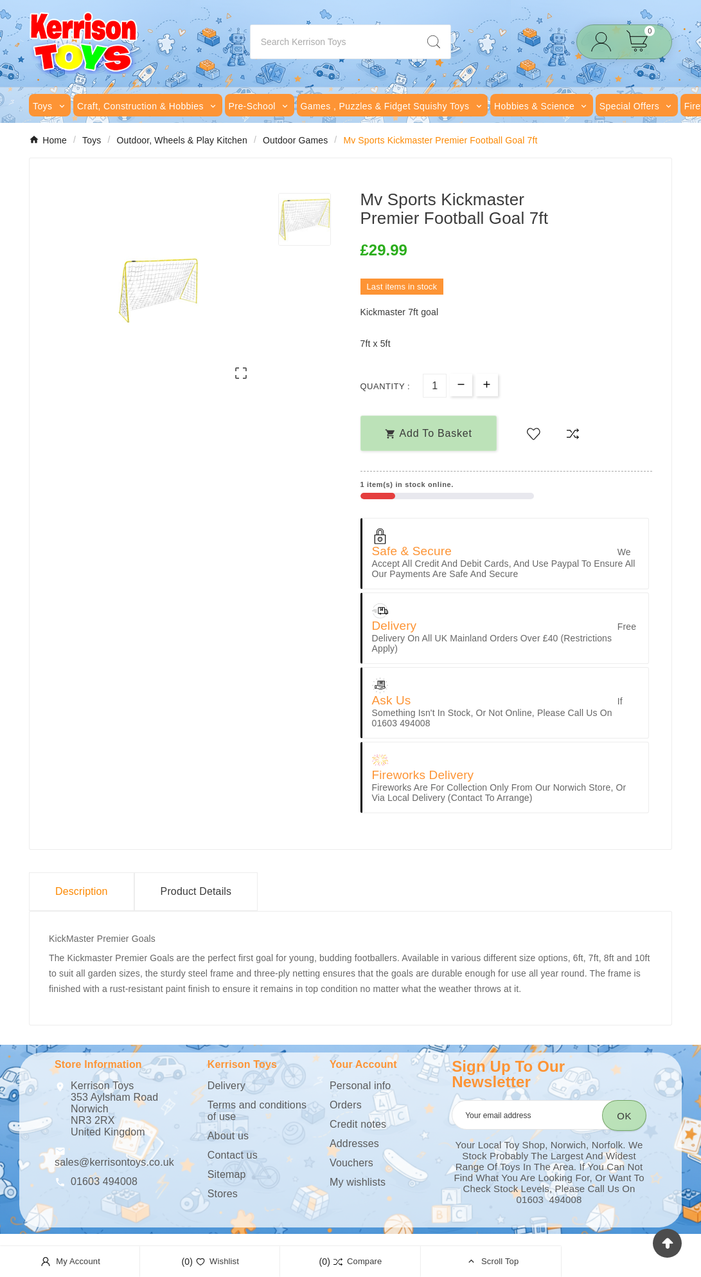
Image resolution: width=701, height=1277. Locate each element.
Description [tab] (81, 891)
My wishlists (358, 1182)
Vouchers (351, 1162)
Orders (346, 1104)
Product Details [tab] (196, 891)
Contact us (233, 1155)
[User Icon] (605, 42)
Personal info (360, 1085)
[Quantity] (435, 386)
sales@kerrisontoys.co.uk (114, 1162)
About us (228, 1135)
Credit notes (358, 1124)
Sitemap (227, 1174)
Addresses (354, 1143)
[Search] (334, 42)
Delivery (226, 1085)
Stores (223, 1193)
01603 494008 (104, 1181)
